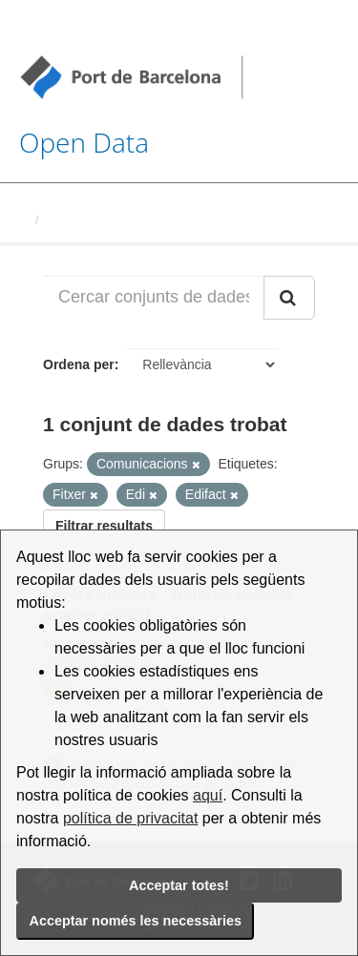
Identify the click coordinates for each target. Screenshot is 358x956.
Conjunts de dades (102, 220)
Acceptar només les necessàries (136, 920)
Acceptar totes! (179, 885)
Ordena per (79, 364)
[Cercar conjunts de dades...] (153, 298)
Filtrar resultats (104, 525)
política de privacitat (130, 818)
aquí (207, 795)
